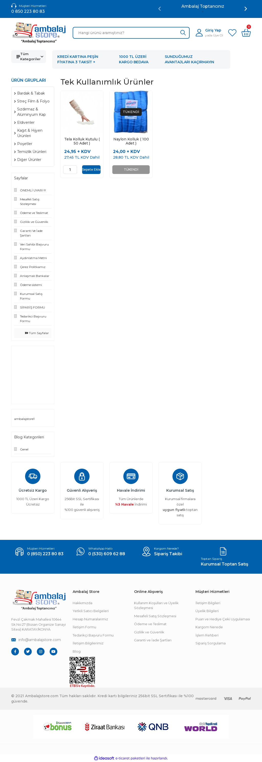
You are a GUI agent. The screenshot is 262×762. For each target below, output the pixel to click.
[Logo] (39, 33)
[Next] (246, 9)
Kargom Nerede (209, 627)
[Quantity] (70, 170)
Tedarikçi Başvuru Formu (93, 635)
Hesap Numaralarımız (90, 619)
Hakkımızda (82, 603)
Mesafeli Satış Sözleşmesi (155, 616)
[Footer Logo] (39, 600)
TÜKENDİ (131, 169)
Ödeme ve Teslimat (150, 624)
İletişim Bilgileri (207, 603)
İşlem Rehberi (207, 635)
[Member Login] (209, 33)
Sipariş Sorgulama (210, 643)
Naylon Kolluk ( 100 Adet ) (131, 141)
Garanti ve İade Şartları (152, 640)
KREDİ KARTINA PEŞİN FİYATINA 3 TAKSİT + (77, 59)
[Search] (131, 33)
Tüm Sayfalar (37, 333)
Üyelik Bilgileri (207, 611)
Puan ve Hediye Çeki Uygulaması (222, 619)
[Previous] (159, 9)
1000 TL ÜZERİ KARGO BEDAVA (133, 59)
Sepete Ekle (91, 169)
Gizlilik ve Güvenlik (149, 632)
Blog (77, 651)
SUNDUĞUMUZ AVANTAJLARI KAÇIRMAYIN (189, 59)
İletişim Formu (84, 627)
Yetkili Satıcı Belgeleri (91, 611)
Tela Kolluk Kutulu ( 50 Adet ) (82, 141)
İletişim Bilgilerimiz (88, 643)
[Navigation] (28, 56)
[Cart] (246, 33)
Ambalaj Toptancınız (202, 6)
